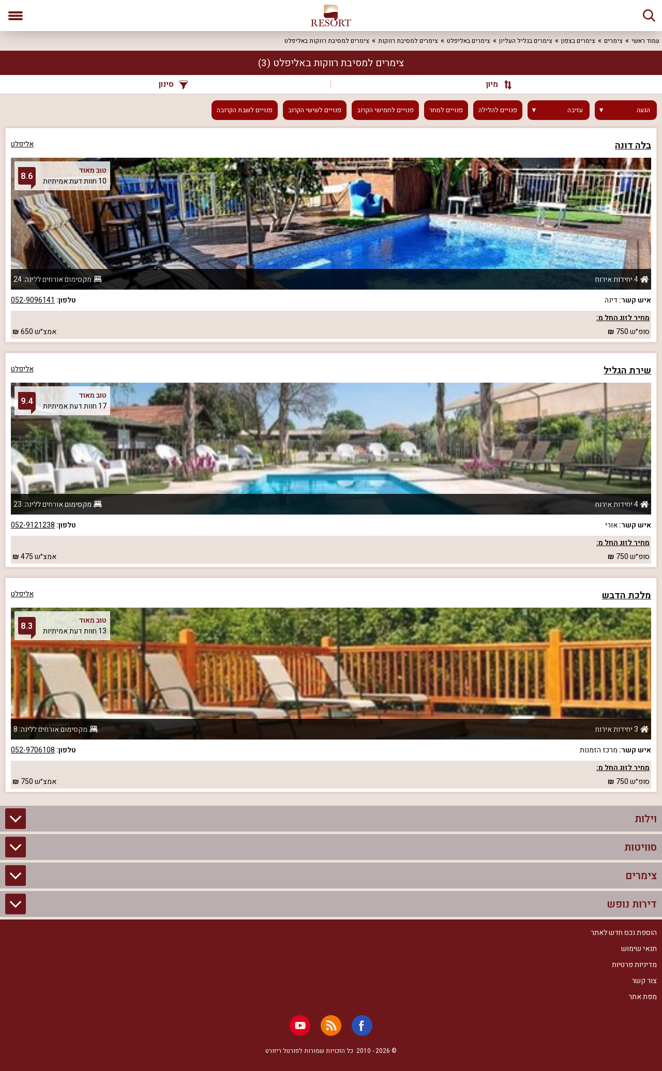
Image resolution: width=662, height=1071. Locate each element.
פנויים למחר (446, 110)
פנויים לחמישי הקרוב (385, 110)
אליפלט (22, 144)
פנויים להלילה (497, 110)
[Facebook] (362, 1025)
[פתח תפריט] (15, 15)
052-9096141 (33, 300)
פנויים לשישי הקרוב (314, 110)
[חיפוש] (649, 15)
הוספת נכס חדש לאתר (624, 932)
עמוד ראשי (645, 41)
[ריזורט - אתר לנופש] (331, 15)
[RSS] (331, 1025)
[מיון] (494, 84)
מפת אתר (642, 996)
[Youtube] (300, 1025)
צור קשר (644, 980)
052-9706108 (33, 750)
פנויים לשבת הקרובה (245, 110)
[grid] (331, 460)
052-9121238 (33, 525)
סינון (173, 84)
